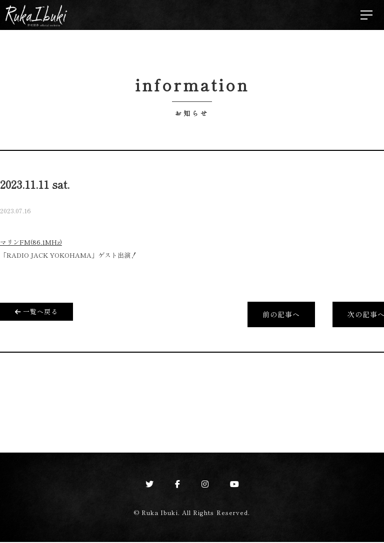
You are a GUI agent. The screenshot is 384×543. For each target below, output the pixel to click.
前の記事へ (281, 315)
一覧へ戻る (37, 311)
